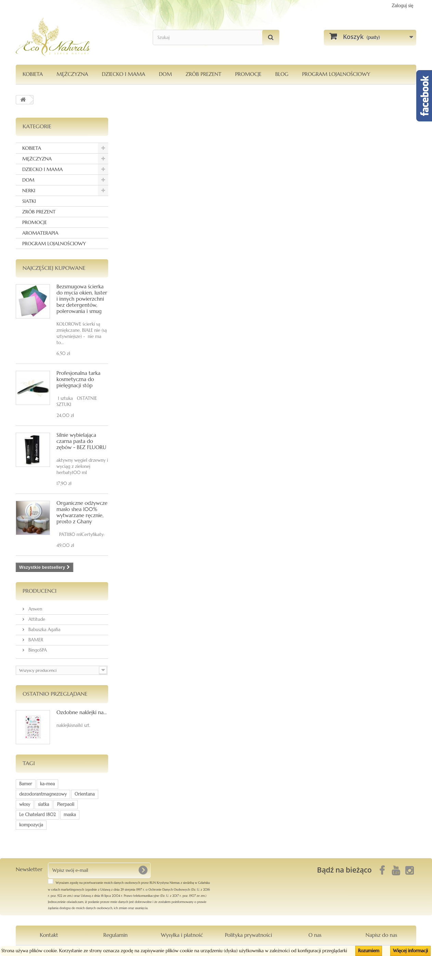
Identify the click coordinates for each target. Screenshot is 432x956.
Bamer (25, 784)
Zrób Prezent (203, 74)
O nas (314, 935)
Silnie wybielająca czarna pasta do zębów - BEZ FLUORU (81, 441)
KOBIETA (33, 74)
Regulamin (115, 935)
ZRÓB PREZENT (38, 212)
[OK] (143, 870)
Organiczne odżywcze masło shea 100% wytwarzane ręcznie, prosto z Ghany (81, 512)
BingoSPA (37, 650)
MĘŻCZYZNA (72, 74)
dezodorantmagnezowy (43, 794)
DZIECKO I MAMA (123, 74)
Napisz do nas (381, 935)
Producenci (39, 590)
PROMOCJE (248, 74)
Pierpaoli (65, 804)
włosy (24, 804)
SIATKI (29, 201)
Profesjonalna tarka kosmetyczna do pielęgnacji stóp (78, 379)
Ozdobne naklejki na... (81, 712)
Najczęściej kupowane (54, 267)
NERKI (28, 190)
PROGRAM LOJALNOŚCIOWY (336, 74)
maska (70, 814)
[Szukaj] (270, 37)
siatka (43, 804)
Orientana (85, 794)
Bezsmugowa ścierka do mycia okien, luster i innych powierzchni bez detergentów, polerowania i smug (81, 298)
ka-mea (47, 784)
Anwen (34, 609)
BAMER (35, 640)
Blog (282, 74)
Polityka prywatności (248, 935)
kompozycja (31, 825)
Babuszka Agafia (44, 629)
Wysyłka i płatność (182, 935)
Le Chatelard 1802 (37, 814)
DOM (165, 74)
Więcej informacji (410, 951)
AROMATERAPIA (40, 233)
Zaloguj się (402, 6)
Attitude (36, 619)
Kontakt (49, 935)
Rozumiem (368, 951)
